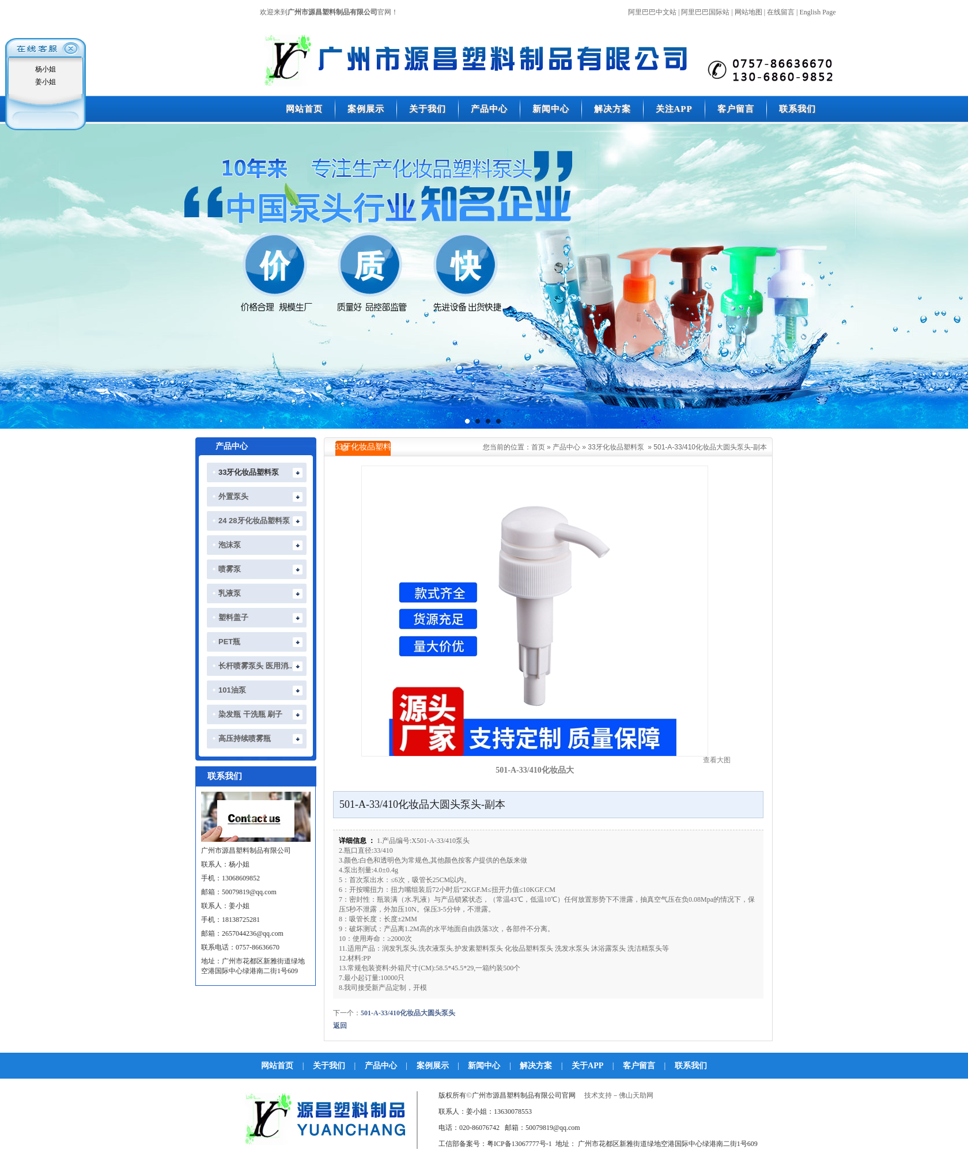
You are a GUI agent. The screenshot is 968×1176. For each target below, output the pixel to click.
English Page (818, 12)
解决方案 (536, 1065)
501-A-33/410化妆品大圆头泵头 (408, 1013)
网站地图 (748, 12)
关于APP (587, 1065)
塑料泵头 (489, 948)
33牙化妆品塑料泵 (616, 447)
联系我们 (691, 1065)
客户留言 (639, 1065)
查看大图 (717, 760)
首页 (538, 447)
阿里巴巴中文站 (652, 12)
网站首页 (277, 1065)
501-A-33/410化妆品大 (534, 770)
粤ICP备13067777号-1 (519, 1144)
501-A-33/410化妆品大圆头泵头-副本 (710, 447)
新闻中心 (484, 1065)
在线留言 (781, 12)
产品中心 (566, 447)
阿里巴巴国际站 (705, 12)
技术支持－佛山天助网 (618, 1095)
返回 (340, 1026)
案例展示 (433, 1065)
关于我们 (329, 1065)
